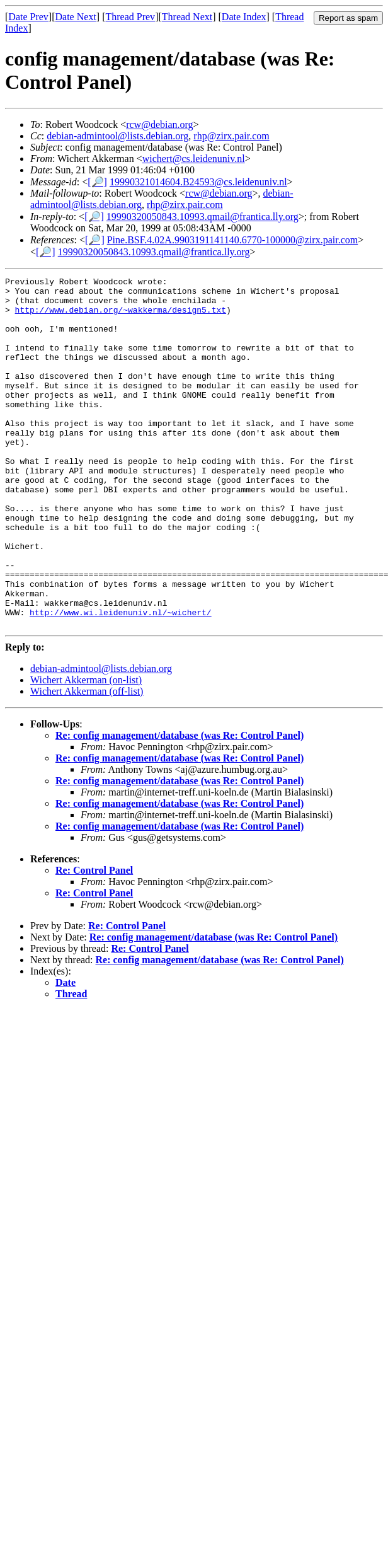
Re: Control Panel (94, 940)
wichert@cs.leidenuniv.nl (193, 158)
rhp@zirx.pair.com (231, 135)
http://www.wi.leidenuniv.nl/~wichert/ (121, 680)
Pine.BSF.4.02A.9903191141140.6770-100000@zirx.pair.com (232, 239)
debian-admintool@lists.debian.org (117, 135)
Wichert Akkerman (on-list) (86, 749)
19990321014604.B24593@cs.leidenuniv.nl (198, 182)
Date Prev (28, 16)
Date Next (75, 16)
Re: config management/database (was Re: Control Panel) (179, 805)
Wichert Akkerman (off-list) (86, 761)
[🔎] (97, 182)
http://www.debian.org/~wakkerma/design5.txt (120, 317)
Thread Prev (130, 16)
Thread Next (187, 16)
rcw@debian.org (159, 124)
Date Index (244, 16)
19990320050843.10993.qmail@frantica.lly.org (202, 216)
